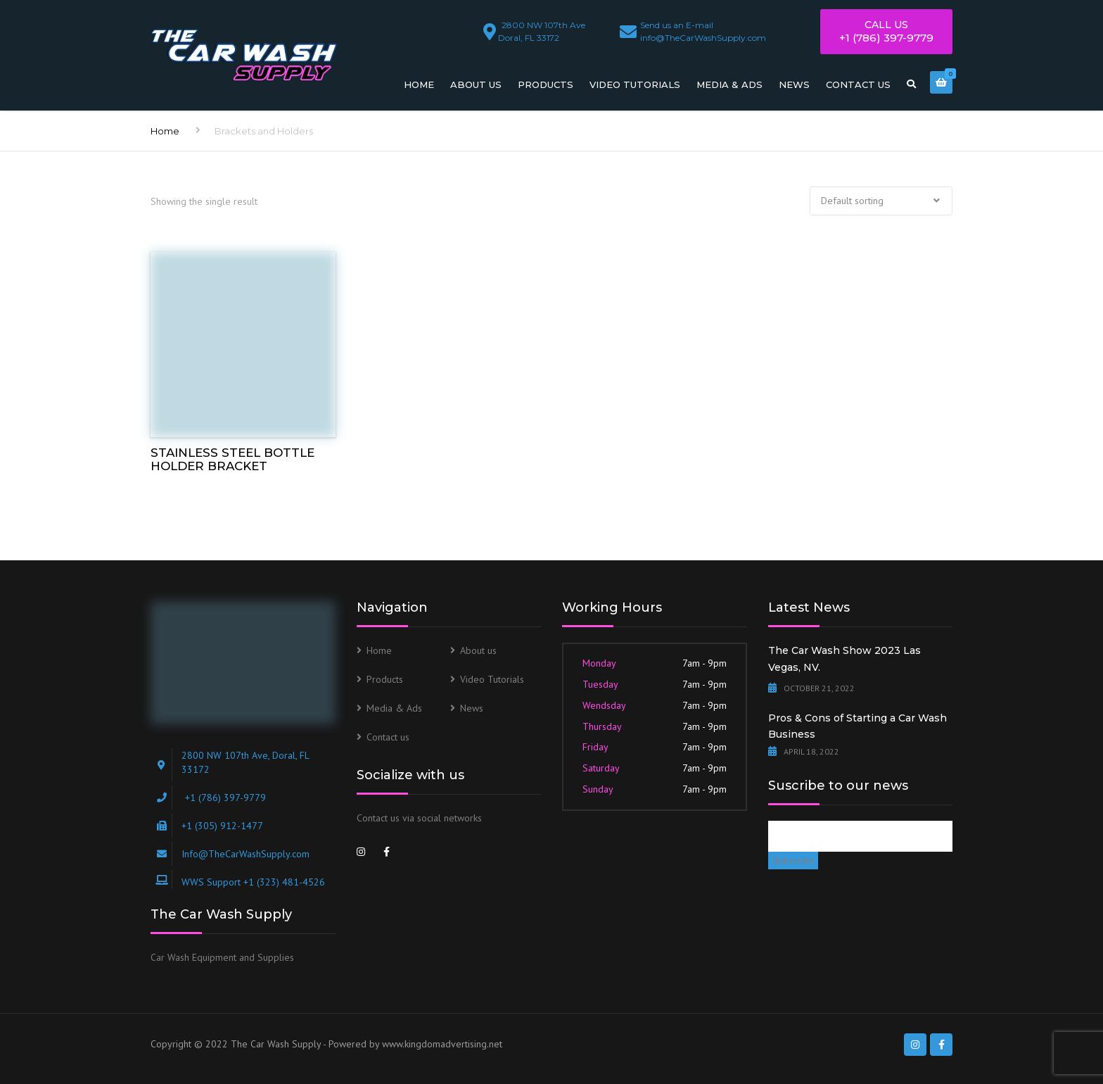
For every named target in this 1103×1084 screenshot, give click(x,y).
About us (476, 84)
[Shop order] (881, 201)
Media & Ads (729, 84)
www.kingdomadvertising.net (442, 1044)
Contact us (858, 84)
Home (419, 84)
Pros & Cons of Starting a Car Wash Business (857, 726)
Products (545, 84)
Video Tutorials (634, 84)
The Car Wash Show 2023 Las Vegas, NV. (844, 659)
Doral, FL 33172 (543, 29)
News (794, 84)
